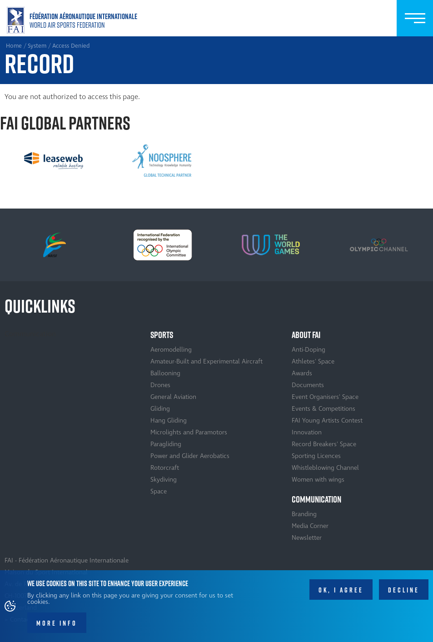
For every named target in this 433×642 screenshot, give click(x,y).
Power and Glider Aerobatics (189, 456)
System (37, 46)
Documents (308, 385)
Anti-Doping (308, 349)
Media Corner (310, 526)
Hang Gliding (168, 420)
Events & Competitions (323, 408)
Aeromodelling (171, 349)
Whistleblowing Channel (325, 467)
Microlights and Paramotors (188, 432)
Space (158, 491)
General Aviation (173, 397)
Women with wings (318, 479)
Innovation (307, 432)
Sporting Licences (316, 456)
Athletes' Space (313, 361)
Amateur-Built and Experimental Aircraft (206, 361)
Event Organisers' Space (325, 397)
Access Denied (71, 46)
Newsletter (307, 537)
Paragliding (165, 444)
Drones (160, 385)
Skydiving (163, 479)
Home (74, 20)
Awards (302, 373)
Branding (304, 514)
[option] (53, 161)
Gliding (160, 408)
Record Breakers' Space (324, 444)
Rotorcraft (164, 467)
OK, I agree (341, 590)
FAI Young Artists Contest (327, 420)
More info (56, 623)
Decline (403, 590)
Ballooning (165, 373)
